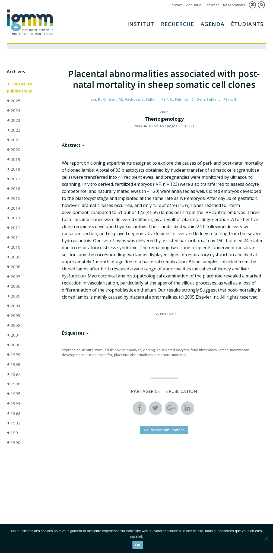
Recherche (177, 24)
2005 (13, 296)
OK (137, 545)
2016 (13, 188)
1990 (13, 442)
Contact (175, 4)
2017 (13, 178)
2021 (13, 139)
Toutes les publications (19, 87)
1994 (13, 403)
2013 (13, 217)
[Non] (266, 538)
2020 (13, 149)
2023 (13, 120)
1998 (13, 364)
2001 (13, 335)
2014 (13, 208)
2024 (13, 110)
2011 (13, 237)
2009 (13, 257)
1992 (13, 423)
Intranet (212, 4)
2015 (13, 198)
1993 (13, 413)
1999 (13, 354)
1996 (13, 383)
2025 (13, 100)
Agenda (212, 24)
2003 (13, 315)
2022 (13, 130)
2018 (13, 169)
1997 (13, 374)
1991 (13, 432)
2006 (13, 286)
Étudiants (247, 24)
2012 (13, 227)
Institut (140, 24)
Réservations (234, 4)
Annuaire (193, 4)
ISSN (155, 313)
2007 (13, 276)
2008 (13, 266)
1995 (13, 393)
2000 (13, 344)
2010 (13, 247)
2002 (13, 325)
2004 (13, 305)
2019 (13, 159)
